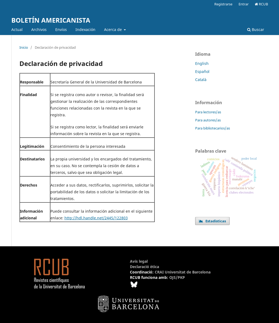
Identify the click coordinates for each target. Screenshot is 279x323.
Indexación (85, 29)
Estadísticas (212, 221)
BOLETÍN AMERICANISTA (50, 20)
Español (202, 71)
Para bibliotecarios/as (212, 128)
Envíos (61, 29)
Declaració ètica (144, 266)
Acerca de (113, 29)
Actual (17, 29)
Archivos (39, 29)
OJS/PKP (177, 277)
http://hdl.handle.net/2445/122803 (96, 217)
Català (200, 79)
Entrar (244, 4)
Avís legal (139, 261)
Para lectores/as (208, 112)
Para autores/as (208, 120)
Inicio (23, 47)
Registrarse (223, 4)
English (202, 63)
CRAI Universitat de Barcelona (183, 272)
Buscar (255, 29)
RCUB (261, 4)
